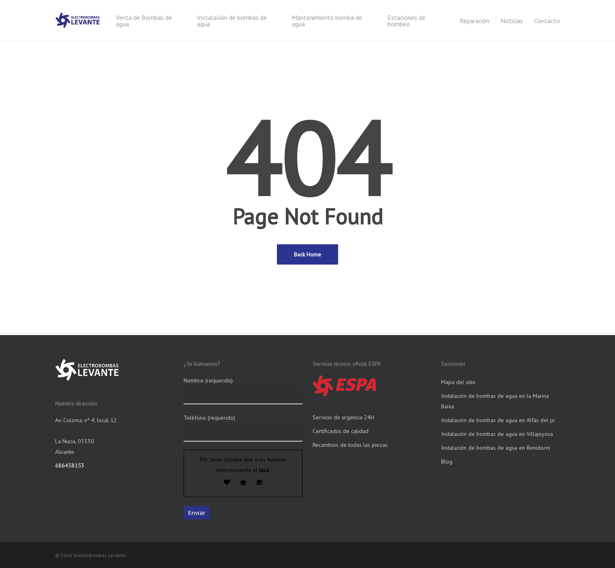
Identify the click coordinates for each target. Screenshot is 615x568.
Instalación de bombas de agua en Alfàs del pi (498, 420)
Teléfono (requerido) (243, 428)
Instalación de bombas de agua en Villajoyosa (497, 434)
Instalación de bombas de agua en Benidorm (495, 447)
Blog (446, 461)
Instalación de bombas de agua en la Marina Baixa (495, 401)
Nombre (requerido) (243, 390)
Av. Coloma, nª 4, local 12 (86, 420)
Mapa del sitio (458, 382)
